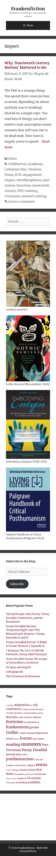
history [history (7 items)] (17, 739)
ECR (18, 175)
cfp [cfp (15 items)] (35, 705)
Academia (35, 164)
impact (9, 180)
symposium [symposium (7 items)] (29, 774)
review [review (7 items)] (8, 770)
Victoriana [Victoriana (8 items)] (10, 783)
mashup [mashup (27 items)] (13, 744)
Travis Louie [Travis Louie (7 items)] (11, 779)
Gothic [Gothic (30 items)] (12, 732)
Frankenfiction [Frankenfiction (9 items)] (31, 722)
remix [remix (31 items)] (41, 764)
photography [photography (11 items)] (13, 754)
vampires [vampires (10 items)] (22, 778)
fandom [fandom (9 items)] (28, 717)
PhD (20, 191)
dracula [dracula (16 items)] (11, 717)
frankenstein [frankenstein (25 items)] (17, 727)
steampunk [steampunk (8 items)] (19, 774)
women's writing (34, 196)
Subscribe (17, 584)
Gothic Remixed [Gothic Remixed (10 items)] (27, 733)
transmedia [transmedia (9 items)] (40, 774)
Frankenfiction (28, 8)
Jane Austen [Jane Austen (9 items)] (38, 739)
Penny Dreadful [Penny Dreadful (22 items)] (34, 750)
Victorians (12, 196)
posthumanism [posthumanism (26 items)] (20, 759)
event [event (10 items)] (20, 717)
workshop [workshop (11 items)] (21, 782)
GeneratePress (28, 851)
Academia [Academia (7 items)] (10, 705)
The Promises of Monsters (23, 676)
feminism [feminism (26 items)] (14, 721)
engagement (32, 175)
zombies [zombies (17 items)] (34, 782)
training (31, 191)
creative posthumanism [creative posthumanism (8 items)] (32, 709)
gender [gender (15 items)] (34, 727)
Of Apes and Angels (18, 667)
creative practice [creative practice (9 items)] (14, 713)
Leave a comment (21, 201)
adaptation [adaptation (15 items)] (21, 705)
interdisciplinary (29, 180)
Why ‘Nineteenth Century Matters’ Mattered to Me (27, 65)
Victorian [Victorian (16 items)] (34, 778)
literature (23, 185)
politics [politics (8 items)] (25, 754)
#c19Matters (17, 164)
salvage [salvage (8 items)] (15, 770)
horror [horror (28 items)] (26, 738)
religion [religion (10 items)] (31, 765)
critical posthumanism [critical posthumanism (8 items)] (33, 713)
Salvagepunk (14, 671)
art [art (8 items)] (31, 705)
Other (12, 158)
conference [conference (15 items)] (14, 709)
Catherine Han (15, 169)
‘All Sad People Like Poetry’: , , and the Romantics (27, 617)
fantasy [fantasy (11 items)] (37, 717)
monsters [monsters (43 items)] (31, 744)
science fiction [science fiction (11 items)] (27, 769)
